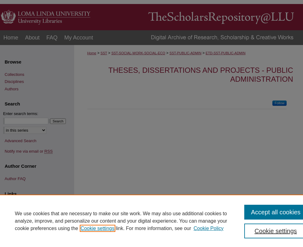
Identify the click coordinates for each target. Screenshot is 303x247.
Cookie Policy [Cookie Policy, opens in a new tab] (209, 228)
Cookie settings (97, 228)
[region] (151, 221)
